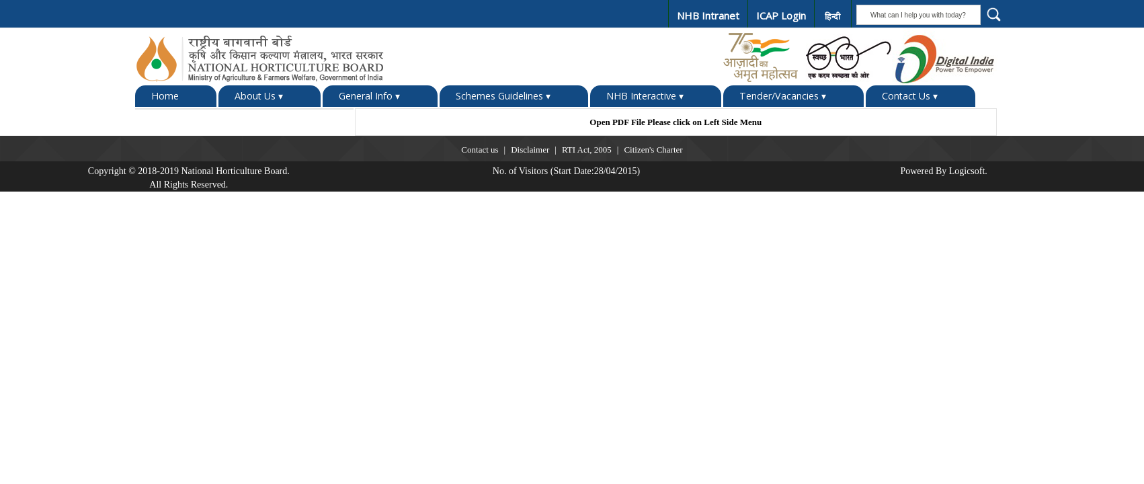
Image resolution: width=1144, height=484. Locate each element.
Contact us (479, 150)
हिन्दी (832, 16)
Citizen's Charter (653, 150)
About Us (259, 96)
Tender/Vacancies (782, 96)
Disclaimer (530, 150)
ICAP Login (781, 15)
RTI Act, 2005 (587, 150)
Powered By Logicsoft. (943, 171)
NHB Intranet (708, 15)
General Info (369, 96)
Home (165, 95)
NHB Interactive (645, 96)
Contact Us (910, 96)
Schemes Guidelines (503, 96)
